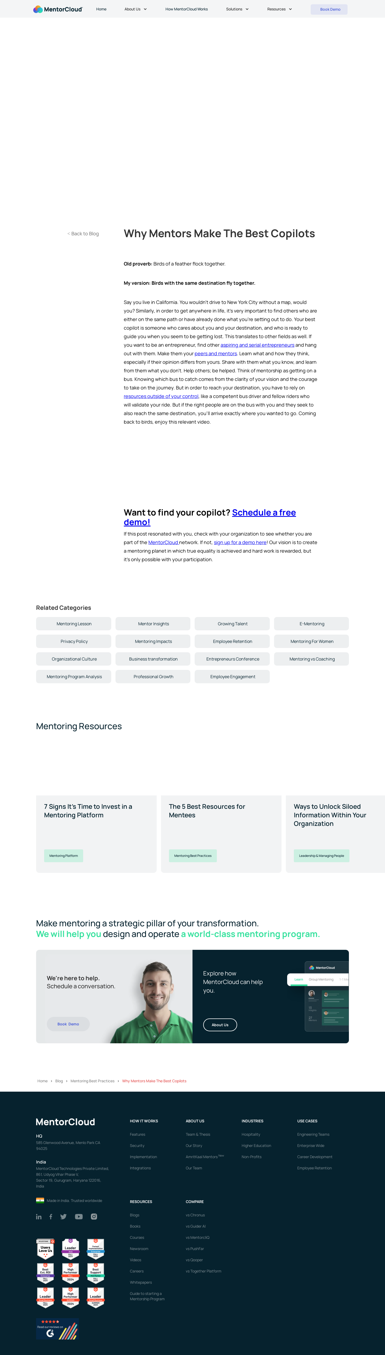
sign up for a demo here (240, 542)
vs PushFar (195, 1248)
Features (137, 1134)
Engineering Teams (313, 1134)
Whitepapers (141, 1282)
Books (135, 1226)
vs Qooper (194, 1259)
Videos (135, 1259)
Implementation (143, 1156)
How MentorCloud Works (186, 8)
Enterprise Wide (310, 1145)
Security (137, 1145)
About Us (220, 1024)
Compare (195, 1201)
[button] (136, 9)
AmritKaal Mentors (205, 1156)
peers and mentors (216, 353)
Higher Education (256, 1145)
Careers (137, 1271)
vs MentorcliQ (197, 1237)
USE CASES (307, 1120)
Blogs (134, 1214)
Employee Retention (314, 1167)
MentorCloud (163, 542)
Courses (137, 1237)
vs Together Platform (203, 1271)
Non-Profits (251, 1156)
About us (195, 1120)
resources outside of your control (161, 396)
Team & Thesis (198, 1134)
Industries (252, 1120)
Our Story (194, 1145)
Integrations (140, 1167)
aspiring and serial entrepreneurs (257, 345)
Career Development (315, 1156)
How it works (144, 1120)
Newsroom (139, 1248)
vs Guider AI (196, 1226)
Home (101, 8)
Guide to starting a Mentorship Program (147, 1296)
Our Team (194, 1167)
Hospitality (251, 1134)
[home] (57, 8)
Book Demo (68, 1023)
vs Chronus (195, 1214)
